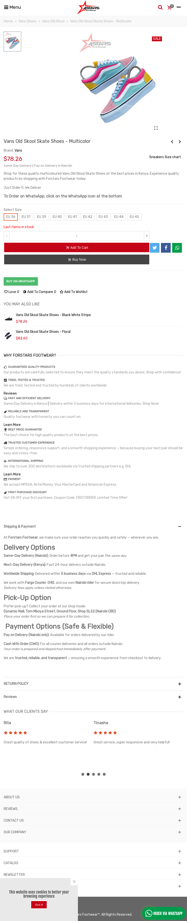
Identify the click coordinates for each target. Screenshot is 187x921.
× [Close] (74, 881)
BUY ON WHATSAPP (20, 281)
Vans (18, 150)
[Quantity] (76, 236)
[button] (82, 774)
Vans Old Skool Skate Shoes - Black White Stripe (53, 315)
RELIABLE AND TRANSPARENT (28, 411)
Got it (39, 904)
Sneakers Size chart (165, 157)
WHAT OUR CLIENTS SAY (26, 711)
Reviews (10, 393)
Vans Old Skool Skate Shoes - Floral (43, 332)
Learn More (12, 425)
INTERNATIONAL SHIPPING (25, 461)
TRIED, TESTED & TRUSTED (26, 380)
